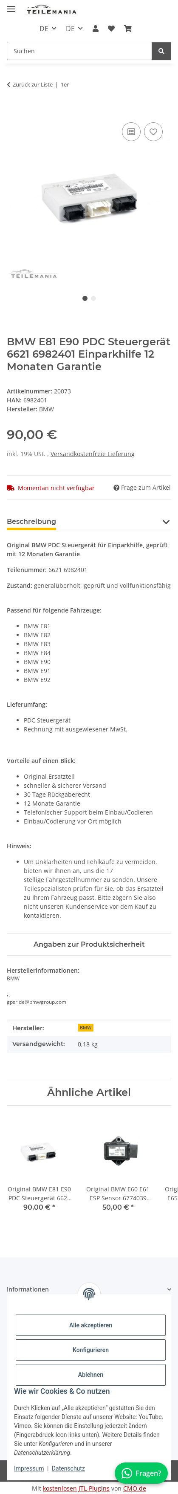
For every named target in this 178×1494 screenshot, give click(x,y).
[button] (95, 28)
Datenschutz (68, 1468)
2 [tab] (93, 298)
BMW (85, 1028)
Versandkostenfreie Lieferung (93, 454)
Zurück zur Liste (33, 84)
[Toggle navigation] (11, 5)
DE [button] (44, 28)
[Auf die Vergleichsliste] (131, 131)
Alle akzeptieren (90, 1325)
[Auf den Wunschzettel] (153, 131)
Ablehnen (90, 1374)
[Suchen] (161, 51)
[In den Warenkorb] (13, 111)
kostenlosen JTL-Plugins (76, 1488)
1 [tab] (85, 298)
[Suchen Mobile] (79, 51)
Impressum (29, 1468)
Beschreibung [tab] (31, 521)
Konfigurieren (91, 1350)
